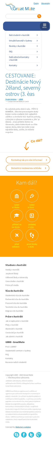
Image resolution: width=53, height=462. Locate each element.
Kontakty (23, 65)
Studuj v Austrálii (12, 269)
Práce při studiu (12, 285)
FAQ (23, 51)
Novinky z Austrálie (23, 46)
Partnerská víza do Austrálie (17, 299)
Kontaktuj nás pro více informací (29, 159)
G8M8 (21, 99)
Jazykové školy (11, 273)
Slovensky (45, 3)
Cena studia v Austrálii (14, 281)
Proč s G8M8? (10, 346)
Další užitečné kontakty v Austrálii (23, 58)
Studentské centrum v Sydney (18, 350)
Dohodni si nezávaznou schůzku (28, 168)
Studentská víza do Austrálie (17, 295)
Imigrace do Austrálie (14, 311)
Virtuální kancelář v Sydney (23, 40)
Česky (36, 3)
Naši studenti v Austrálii (23, 35)
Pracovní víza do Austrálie (16, 303)
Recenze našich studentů (15, 362)
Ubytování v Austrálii (13, 328)
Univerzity (24, 277)
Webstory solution (23, 427)
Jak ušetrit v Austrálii (14, 336)
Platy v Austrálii (11, 325)
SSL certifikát (31, 443)
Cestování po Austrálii (14, 332)
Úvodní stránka (10, 99)
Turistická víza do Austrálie (16, 307)
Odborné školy (11, 277)
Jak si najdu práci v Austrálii (16, 321)
